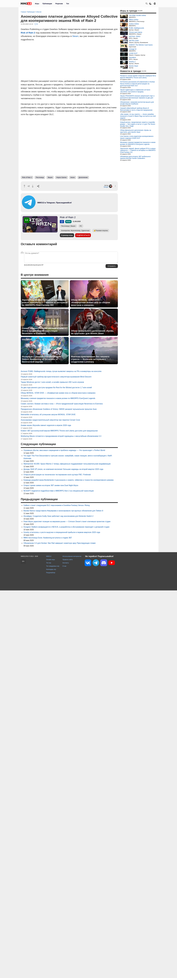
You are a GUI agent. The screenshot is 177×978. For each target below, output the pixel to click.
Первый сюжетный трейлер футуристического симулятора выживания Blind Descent (56, 377)
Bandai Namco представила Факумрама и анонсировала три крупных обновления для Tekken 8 (63, 511)
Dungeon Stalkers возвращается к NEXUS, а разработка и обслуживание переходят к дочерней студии (66, 527)
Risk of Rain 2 (28, 33)
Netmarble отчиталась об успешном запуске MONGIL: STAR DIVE (48, 414)
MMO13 (48, 556)
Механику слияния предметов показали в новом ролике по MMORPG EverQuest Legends (58, 398)
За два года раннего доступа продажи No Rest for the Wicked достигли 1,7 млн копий (56, 387)
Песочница (40, 177)
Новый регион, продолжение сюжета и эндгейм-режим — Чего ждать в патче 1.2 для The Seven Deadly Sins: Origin (137, 124)
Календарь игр (51, 569)
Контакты (66, 563)
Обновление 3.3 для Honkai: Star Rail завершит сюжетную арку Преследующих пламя (59, 543)
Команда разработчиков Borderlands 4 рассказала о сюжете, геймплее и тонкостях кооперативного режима (68, 480)
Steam (75, 36)
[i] (26, 265)
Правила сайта (68, 559)
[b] (25, 265)
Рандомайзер (50, 572)
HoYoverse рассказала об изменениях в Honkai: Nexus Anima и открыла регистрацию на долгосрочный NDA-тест (137, 84)
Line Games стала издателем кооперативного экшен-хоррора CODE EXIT (136, 137)
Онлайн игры (50, 559)
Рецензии (59, 4)
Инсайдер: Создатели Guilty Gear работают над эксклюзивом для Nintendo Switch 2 (58, 516)
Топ (67, 4)
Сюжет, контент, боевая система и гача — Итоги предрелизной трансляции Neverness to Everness (44, 331)
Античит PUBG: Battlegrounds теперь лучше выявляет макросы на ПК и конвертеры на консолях (61, 371)
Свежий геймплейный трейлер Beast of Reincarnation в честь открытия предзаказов (136, 109)
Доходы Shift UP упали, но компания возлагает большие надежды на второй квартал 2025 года (63, 469)
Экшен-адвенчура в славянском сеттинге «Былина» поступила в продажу (135, 91)
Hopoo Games (61, 177)
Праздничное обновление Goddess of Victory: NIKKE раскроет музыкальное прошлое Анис (59, 409)
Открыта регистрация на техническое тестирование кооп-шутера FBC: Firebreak (57, 475)
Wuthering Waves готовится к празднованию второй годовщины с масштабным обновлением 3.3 (61, 436)
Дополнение (83, 177)
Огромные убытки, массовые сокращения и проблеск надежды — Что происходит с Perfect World (64, 450)
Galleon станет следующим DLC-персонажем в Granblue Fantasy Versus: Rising (56, 505)
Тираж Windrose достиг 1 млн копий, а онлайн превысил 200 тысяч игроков (52, 382)
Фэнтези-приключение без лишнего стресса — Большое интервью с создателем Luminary (90, 359)
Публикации (47, 4)
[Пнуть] (32, 186)
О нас (64, 566)
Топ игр (48, 563)
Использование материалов (72, 556)
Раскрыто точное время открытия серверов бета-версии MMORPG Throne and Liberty (138, 77)
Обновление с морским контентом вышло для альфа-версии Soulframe (137, 103)
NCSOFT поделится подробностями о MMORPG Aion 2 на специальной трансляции (58, 491)
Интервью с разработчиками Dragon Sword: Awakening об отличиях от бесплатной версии (41, 359)
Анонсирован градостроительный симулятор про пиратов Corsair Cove (50, 420)
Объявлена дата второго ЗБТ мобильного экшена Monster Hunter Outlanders (135, 157)
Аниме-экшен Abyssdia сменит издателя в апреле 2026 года (46, 425)
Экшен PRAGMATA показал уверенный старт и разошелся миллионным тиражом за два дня (137, 97)
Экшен (50, 177)
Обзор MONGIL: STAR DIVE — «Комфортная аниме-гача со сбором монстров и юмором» (90, 302)
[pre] (39, 265)
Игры (37, 4)
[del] (28, 265)
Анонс (72, 177)
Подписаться (83, 235)
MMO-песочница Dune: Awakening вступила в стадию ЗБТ (47, 538)
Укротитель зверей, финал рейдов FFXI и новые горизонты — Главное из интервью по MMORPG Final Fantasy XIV (45, 302)
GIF (42, 265)
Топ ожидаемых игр (52, 566)
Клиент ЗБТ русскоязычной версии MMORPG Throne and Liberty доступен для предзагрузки (59, 431)
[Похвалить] (24, 186)
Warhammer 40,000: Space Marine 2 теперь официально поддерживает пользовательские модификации (67, 464)
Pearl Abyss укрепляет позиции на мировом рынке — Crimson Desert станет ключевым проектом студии (66, 521)
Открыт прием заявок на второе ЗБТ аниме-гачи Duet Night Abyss (50, 485)
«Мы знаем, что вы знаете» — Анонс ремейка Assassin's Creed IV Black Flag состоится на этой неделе (138, 116)
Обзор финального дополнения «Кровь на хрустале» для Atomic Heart (92, 332)
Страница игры (67, 235)
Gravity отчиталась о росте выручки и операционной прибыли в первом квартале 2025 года (61, 532)
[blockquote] (34, 265)
